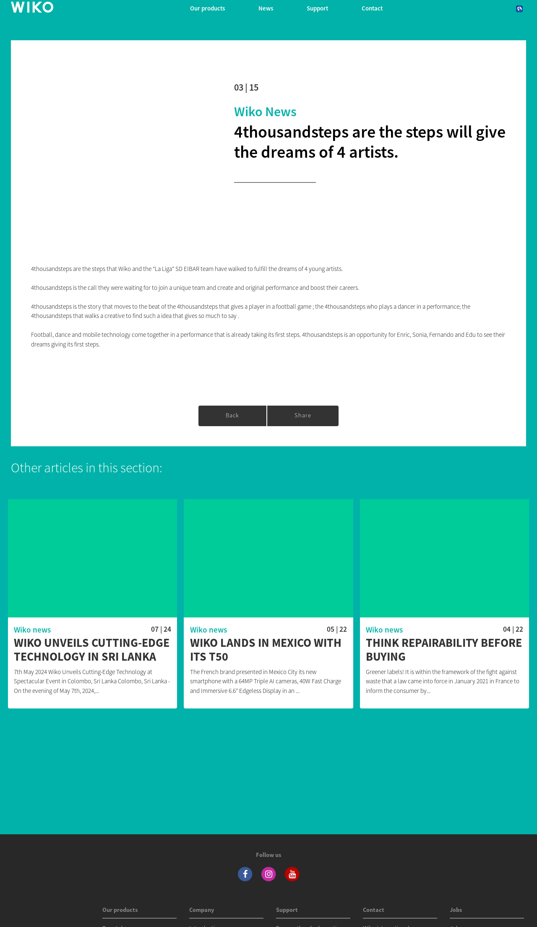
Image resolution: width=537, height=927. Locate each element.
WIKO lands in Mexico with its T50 (265, 650)
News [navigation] (265, 8)
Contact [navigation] (372, 8)
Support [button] (317, 8)
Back (232, 415)
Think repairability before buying (444, 650)
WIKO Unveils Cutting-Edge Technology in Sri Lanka (91, 650)
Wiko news (265, 111)
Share (303, 415)
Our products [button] (207, 8)
